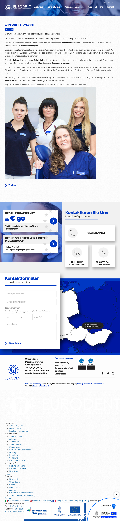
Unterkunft (14, 478)
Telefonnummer (12, 314)
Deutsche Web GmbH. (41, 393)
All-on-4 (13, 446)
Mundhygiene (15, 462)
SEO (30, 393)
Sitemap (80, 391)
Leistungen (39, 7)
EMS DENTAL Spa (17, 467)
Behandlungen (55, 7)
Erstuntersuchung (17, 473)
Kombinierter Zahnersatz (20, 457)
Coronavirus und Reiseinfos (21, 499)
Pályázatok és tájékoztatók (93, 391)
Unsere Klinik (14, 486)
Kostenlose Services (74, 7)
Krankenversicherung (18, 438)
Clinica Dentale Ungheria (17, 508)
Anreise (12, 497)
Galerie (12, 491)
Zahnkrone (14, 449)
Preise (89, 7)
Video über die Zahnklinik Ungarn (23, 502)
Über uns (99, 7)
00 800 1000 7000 (42, 377)
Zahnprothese (15, 451)
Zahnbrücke (14, 454)
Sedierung (13, 465)
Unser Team (14, 489)
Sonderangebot (16, 432)
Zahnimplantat (15, 443)
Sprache (109, 2)
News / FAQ (14, 494)
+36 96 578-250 (36, 374)
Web (27, 393)
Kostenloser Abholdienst (19, 475)
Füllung (12, 459)
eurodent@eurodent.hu (36, 380)
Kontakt (110, 7)
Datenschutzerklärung (33, 391)
